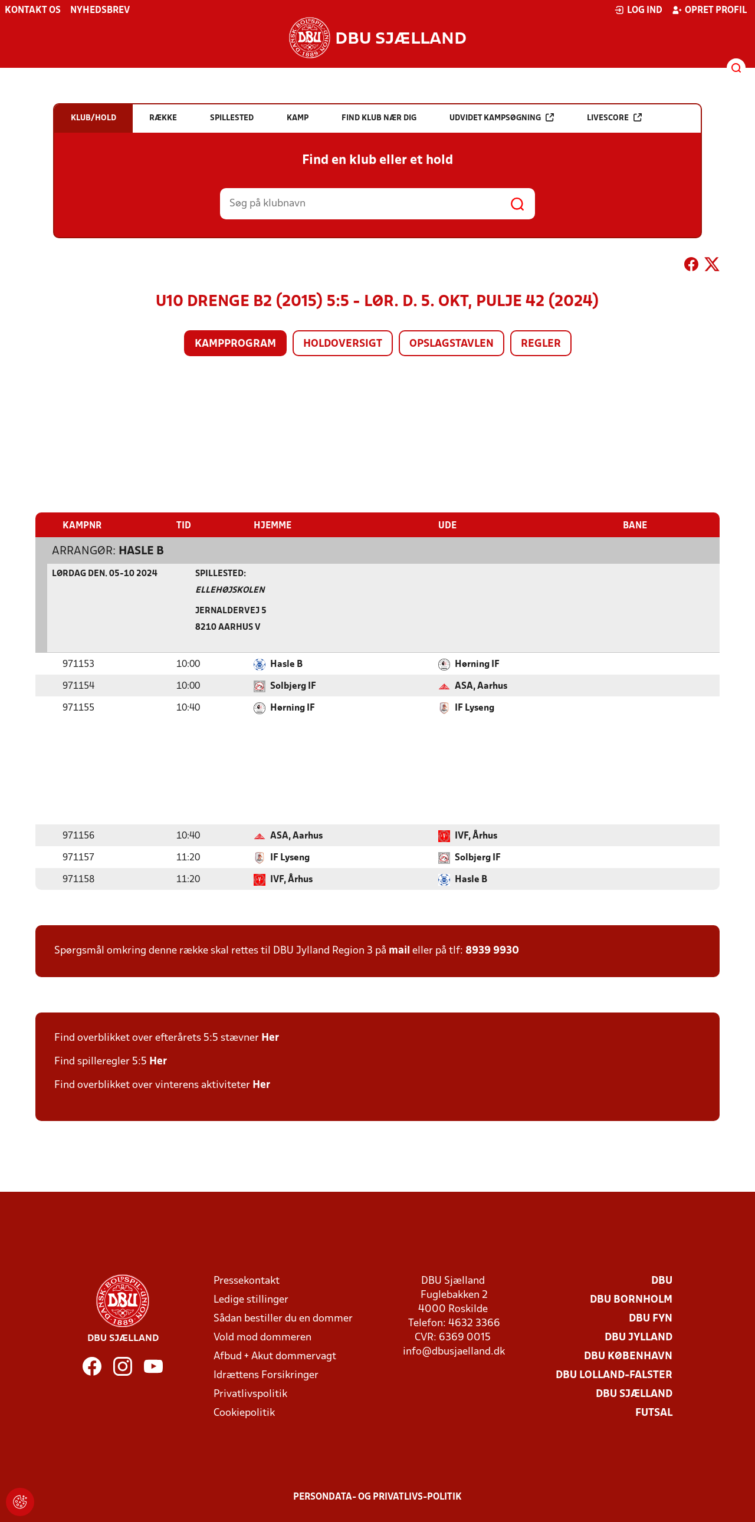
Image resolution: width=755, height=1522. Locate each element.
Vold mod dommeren (262, 1337)
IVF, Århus (476, 835)
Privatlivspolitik (250, 1394)
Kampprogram (235, 344)
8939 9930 (492, 950)
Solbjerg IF (293, 686)
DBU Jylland (638, 1337)
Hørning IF (477, 664)
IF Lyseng (474, 708)
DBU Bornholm (631, 1299)
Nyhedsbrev (100, 10)
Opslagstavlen (451, 344)
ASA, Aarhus (481, 686)
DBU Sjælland (634, 1394)
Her (270, 1038)
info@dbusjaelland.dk (454, 1351)
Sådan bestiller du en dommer (283, 1318)
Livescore (614, 117)
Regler (541, 344)
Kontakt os (33, 10)
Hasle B (141, 550)
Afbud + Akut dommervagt (275, 1356)
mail (399, 950)
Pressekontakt (247, 1281)
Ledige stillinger (251, 1299)
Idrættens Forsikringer (266, 1375)
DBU (661, 1281)
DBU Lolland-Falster (614, 1375)
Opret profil (709, 10)
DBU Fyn (650, 1318)
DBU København (628, 1356)
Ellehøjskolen (229, 590)
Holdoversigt (342, 344)
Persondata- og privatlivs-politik (377, 1497)
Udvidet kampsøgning (501, 117)
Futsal (653, 1413)
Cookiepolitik (244, 1413)
